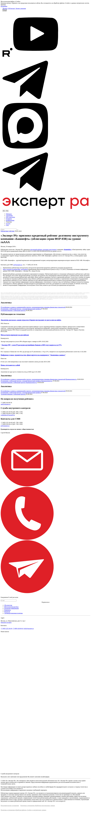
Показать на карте (6, 622)
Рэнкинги (9, 218)
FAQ (7, 225)
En (4, 210)
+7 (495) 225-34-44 (6, 628)
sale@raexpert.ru (5, 404)
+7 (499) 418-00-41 (17, 628)
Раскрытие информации (11, 608)
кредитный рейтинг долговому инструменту (43, 249)
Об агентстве (8, 605)
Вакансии (7, 611)
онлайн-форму (45, 777)
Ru (7, 210)
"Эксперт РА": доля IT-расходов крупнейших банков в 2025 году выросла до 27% (31, 345)
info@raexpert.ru (29, 628)
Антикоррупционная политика (13, 613)
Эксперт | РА (6, 8)
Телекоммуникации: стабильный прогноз (13, 310)
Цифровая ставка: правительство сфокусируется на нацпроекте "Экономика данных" (33, 355)
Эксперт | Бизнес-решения (18, 8)
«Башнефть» (68, 249)
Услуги (8, 223)
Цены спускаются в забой (10, 365)
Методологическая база (11, 607)
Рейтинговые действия (7, 231)
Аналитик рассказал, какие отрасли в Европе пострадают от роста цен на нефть (31, 320)
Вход (4, 10)
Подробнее (4, 6)
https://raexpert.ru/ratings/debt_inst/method (15, 269)
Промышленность (71, 379)
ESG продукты (10, 217)
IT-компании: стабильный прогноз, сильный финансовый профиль (21, 309)
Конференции (10, 220)
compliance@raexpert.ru (8, 415)
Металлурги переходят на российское (15, 335)
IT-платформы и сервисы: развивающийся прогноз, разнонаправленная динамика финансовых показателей (33, 307)
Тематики (9, 222)
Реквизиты (7, 610)
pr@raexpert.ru (17, 264)
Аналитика (9, 215)
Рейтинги (9, 214)
